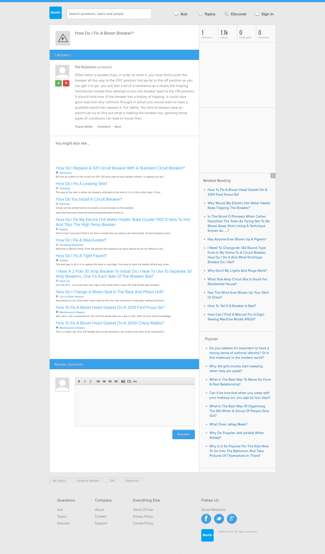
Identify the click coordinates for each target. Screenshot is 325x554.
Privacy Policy (143, 516)
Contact (100, 516)
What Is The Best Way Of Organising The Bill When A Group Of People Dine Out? (239, 411)
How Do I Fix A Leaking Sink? (82, 183)
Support (101, 523)
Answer (183, 434)
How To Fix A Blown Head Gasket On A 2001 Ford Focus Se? (110, 307)
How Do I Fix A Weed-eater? (81, 240)
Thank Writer (84, 127)
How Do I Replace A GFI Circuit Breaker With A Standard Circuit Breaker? (120, 168)
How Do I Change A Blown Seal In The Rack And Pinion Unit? (110, 292)
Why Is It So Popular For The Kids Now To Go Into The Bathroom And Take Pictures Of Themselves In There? (239, 451)
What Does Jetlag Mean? (228, 424)
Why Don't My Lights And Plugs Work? (237, 271)
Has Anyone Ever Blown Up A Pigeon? (237, 239)
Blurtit (55, 13)
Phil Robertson (85, 67)
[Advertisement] (106, 157)
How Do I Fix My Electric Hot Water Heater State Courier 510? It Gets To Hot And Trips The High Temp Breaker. (123, 222)
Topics (206, 13)
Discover (235, 13)
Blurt (118, 127)
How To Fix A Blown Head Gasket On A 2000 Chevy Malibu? (110, 323)
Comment (103, 127)
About (99, 510)
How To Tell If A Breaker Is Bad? (232, 306)
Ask (180, 13)
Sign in (264, 13)
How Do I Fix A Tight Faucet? (81, 255)
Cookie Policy (143, 523)
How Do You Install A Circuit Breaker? (89, 199)
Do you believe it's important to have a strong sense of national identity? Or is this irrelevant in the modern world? (239, 353)
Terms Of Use (143, 510)
